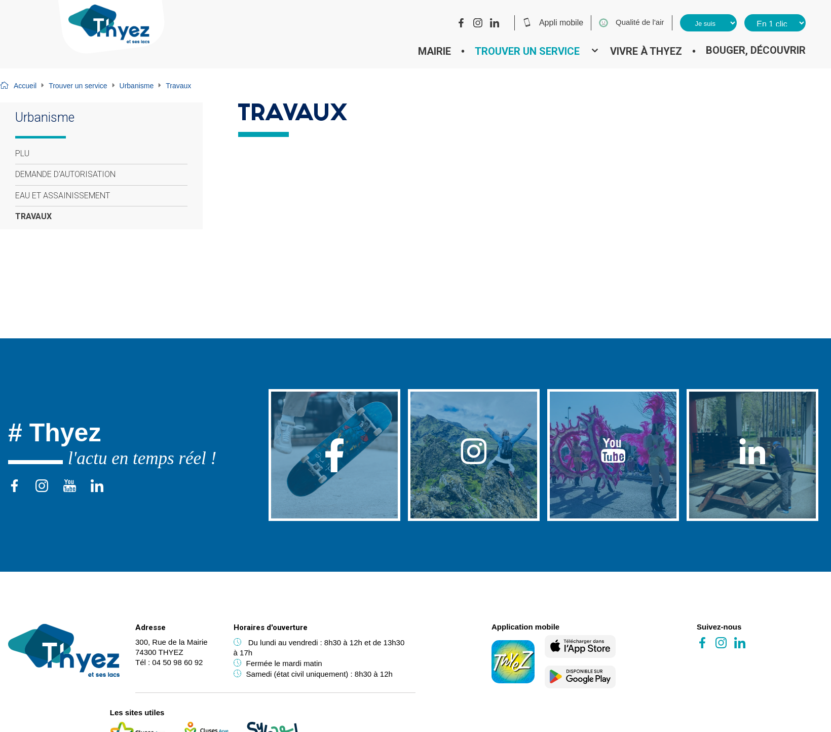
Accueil (25, 86)
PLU (22, 153)
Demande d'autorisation (65, 174)
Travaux (33, 216)
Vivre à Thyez (646, 51)
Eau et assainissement (62, 195)
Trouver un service (527, 51)
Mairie (434, 51)
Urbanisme (137, 86)
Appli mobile (552, 22)
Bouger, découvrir (756, 50)
